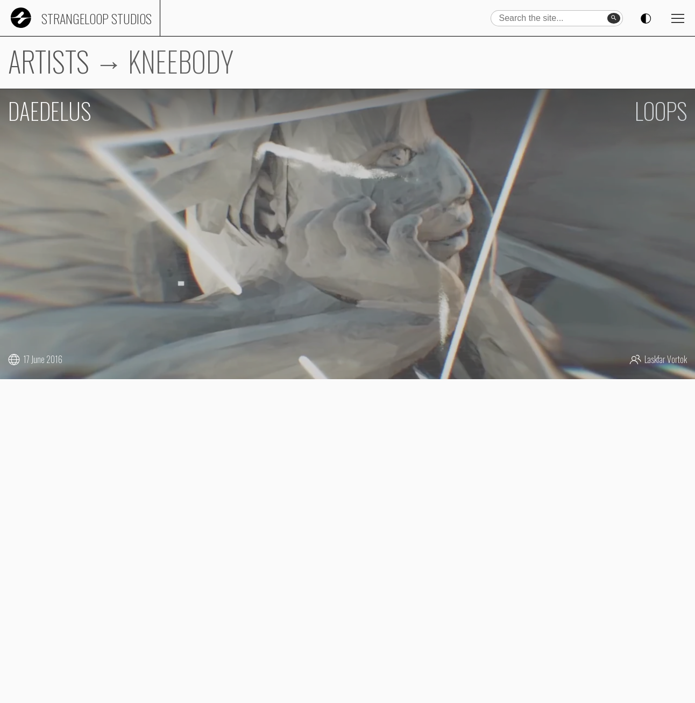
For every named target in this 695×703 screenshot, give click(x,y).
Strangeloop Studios (96, 18)
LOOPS (661, 110)
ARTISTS (48, 61)
